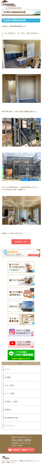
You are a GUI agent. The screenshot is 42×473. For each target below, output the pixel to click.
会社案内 (8, 377)
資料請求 (8, 410)
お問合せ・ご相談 (11, 401)
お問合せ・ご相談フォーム (21, 450)
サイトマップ (9, 426)
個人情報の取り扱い (12, 418)
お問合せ (29, 3)
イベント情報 (9, 393)
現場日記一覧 (20, 242)
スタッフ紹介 (9, 385)
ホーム (7, 369)
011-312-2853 (21, 440)
